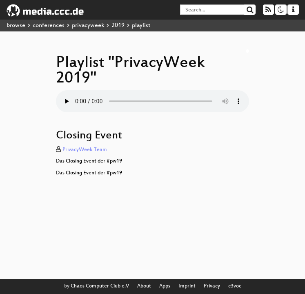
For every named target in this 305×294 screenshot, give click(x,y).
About (144, 286)
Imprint (187, 286)
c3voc (234, 286)
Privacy (212, 286)
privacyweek (88, 25)
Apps (164, 286)
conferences (49, 25)
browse (16, 25)
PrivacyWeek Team (84, 150)
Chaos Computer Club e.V (100, 286)
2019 (118, 25)
